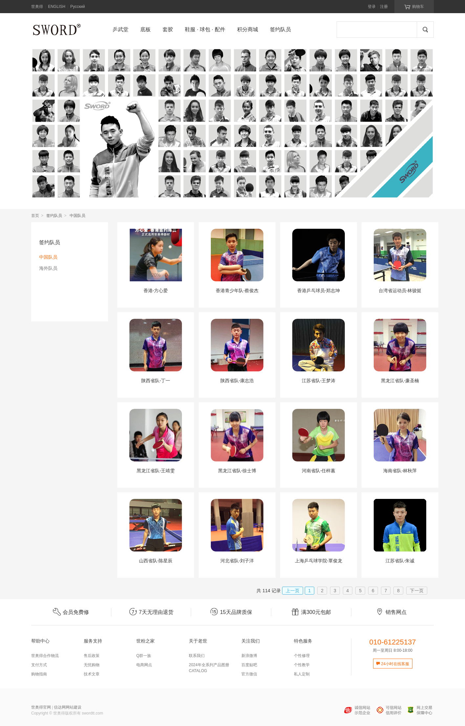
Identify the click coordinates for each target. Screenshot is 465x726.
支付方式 (39, 665)
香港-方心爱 (156, 290)
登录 (372, 6)
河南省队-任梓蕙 (319, 470)
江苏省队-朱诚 (400, 560)
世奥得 (37, 6)
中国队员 (48, 257)
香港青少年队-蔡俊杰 (237, 290)
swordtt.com (92, 713)
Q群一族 (143, 655)
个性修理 (302, 655)
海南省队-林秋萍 (400, 470)
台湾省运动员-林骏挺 (400, 290)
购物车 (414, 6)
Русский (77, 6)
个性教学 (302, 665)
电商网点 (144, 665)
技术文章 (92, 674)
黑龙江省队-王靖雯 (156, 470)
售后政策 (92, 655)
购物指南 (39, 674)
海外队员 (48, 268)
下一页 (417, 590)
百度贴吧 (249, 665)
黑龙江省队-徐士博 (237, 470)
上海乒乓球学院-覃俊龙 (319, 560)
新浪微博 (249, 655)
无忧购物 (92, 665)
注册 (384, 6)
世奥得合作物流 (45, 655)
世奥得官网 (41, 707)
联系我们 (197, 655)
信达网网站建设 (67, 707)
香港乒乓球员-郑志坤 (318, 290)
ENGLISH (56, 6)
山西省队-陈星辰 (156, 560)
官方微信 (249, 674)
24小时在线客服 (392, 664)
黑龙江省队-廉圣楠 (400, 380)
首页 (35, 215)
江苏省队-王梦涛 (319, 380)
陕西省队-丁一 (155, 380)
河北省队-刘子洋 (237, 560)
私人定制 (302, 674)
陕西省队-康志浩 (237, 380)
